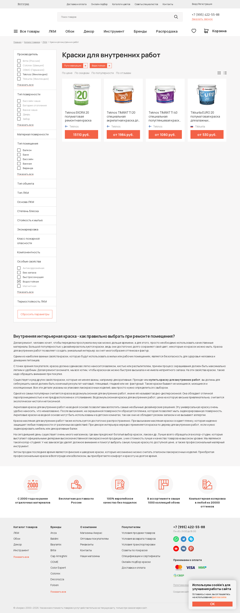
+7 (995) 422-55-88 (205, 15)
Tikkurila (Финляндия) (33, 78)
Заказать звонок (202, 19)
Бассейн (25, 159)
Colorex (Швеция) (30, 65)
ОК (212, 604)
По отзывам (123, 73)
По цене (67, 73)
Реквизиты (86, 544)
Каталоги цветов (121, 4)
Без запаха (26, 272)
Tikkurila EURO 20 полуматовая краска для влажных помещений (205, 116)
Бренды (140, 31)
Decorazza (57, 579)
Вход (194, 4)
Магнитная (26, 286)
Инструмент (114, 31)
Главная (17, 42)
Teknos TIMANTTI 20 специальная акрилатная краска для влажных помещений (123, 116)
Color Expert (58, 567)
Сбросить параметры (35, 314)
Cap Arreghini (58, 556)
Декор (89, 31)
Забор (23, 119)
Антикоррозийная (30, 268)
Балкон (24, 150)
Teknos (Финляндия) (32, 74)
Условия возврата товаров (139, 538)
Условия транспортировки (138, 544)
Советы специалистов (146, 4)
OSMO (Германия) (30, 70)
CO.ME (54, 562)
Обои (69, 31)
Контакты (168, 4)
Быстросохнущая (30, 277)
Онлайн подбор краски (136, 562)
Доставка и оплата (77, 4)
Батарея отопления (32, 105)
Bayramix (55, 544)
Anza (53, 533)
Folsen (54, 585)
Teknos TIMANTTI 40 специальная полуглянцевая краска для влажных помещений (165, 116)
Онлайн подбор (99, 4)
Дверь (23, 114)
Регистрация (205, 4)
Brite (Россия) (28, 61)
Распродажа (167, 31)
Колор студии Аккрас (31, 17)
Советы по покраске (135, 550)
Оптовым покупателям (94, 538)
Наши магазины (90, 556)
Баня (23, 154)
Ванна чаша (27, 110)
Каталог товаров (32, 42)
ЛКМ (52, 31)
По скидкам (82, 73)
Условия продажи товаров (138, 533)
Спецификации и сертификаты (141, 556)
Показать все (25, 84)
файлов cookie (219, 597)
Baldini (54, 538)
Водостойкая (28, 281)
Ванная (24, 163)
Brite (53, 550)
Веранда (25, 168)
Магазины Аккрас (91, 533)
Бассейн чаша (28, 101)
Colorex (55, 573)
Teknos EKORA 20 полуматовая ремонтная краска (78, 116)
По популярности (103, 73)
